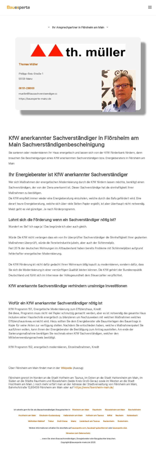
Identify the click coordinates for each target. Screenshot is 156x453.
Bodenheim (123, 421)
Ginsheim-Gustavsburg (49, 415)
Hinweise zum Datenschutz (78, 433)
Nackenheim (108, 421)
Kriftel (109, 415)
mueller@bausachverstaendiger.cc (38, 93)
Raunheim (97, 410)
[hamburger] (150, 7)
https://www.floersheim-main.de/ (94, 387)
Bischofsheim (134, 410)
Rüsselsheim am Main (115, 410)
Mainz (73, 421)
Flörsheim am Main (80, 410)
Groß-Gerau (62, 421)
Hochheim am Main (27, 415)
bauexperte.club (120, 428)
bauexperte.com (79, 428)
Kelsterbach (132, 415)
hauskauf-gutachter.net (97, 428)
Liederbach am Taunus (90, 421)
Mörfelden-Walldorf (36, 421)
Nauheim (119, 415)
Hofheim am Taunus (95, 415)
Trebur (51, 421)
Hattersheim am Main (72, 415)
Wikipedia (67, 368)
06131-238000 (26, 88)
